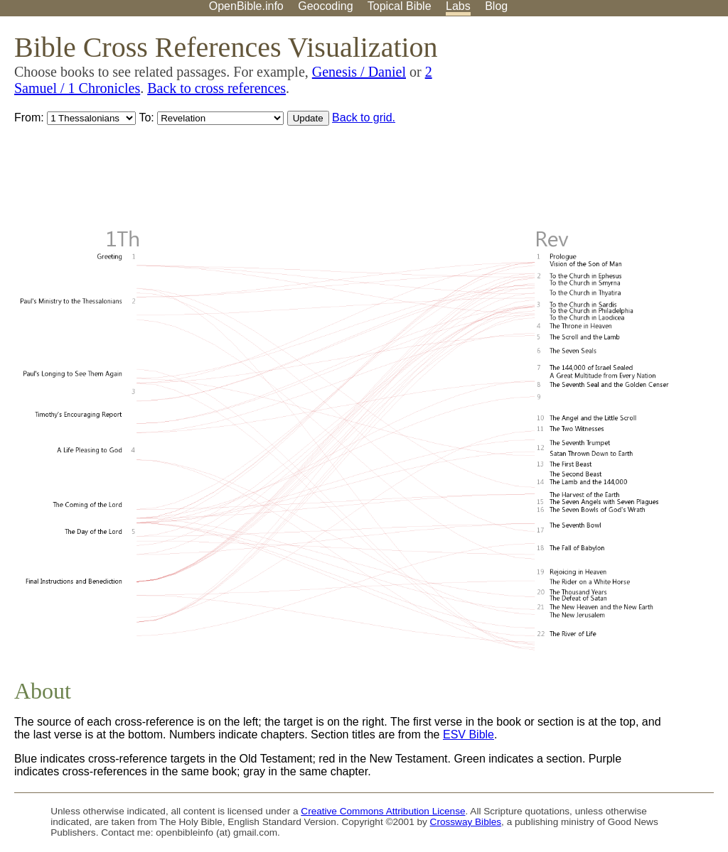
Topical (400, 6)
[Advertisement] (584, 127)
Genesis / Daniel (359, 72)
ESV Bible (468, 734)
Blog (496, 6)
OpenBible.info (246, 6)
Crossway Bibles (465, 821)
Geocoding (325, 6)
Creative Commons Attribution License (383, 811)
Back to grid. (363, 117)
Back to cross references (216, 88)
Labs (458, 6)
